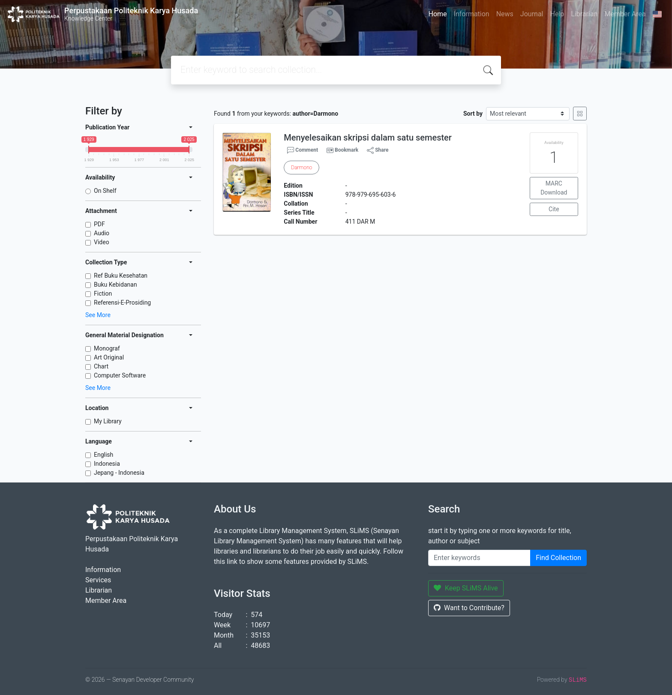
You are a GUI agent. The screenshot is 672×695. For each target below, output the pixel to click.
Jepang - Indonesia (119, 472)
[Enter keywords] (479, 558)
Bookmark (346, 150)
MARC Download (553, 188)
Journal (531, 14)
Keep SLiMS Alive (466, 588)
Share (377, 150)
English (103, 454)
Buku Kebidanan (115, 284)
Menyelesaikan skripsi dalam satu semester (368, 137)
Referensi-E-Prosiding (122, 302)
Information (471, 14)
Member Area (624, 14)
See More (98, 315)
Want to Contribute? (469, 608)
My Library (108, 421)
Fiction (103, 293)
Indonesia (107, 463)
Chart (101, 366)
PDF (99, 224)
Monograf (107, 348)
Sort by (473, 113)
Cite (554, 209)
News (504, 14)
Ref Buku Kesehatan (120, 275)
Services (98, 580)
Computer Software (120, 375)
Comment (302, 150)
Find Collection (558, 558)
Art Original (109, 357)
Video (101, 242)
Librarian (584, 14)
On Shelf (105, 190)
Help (557, 14)
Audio (101, 233)
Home (437, 14)
